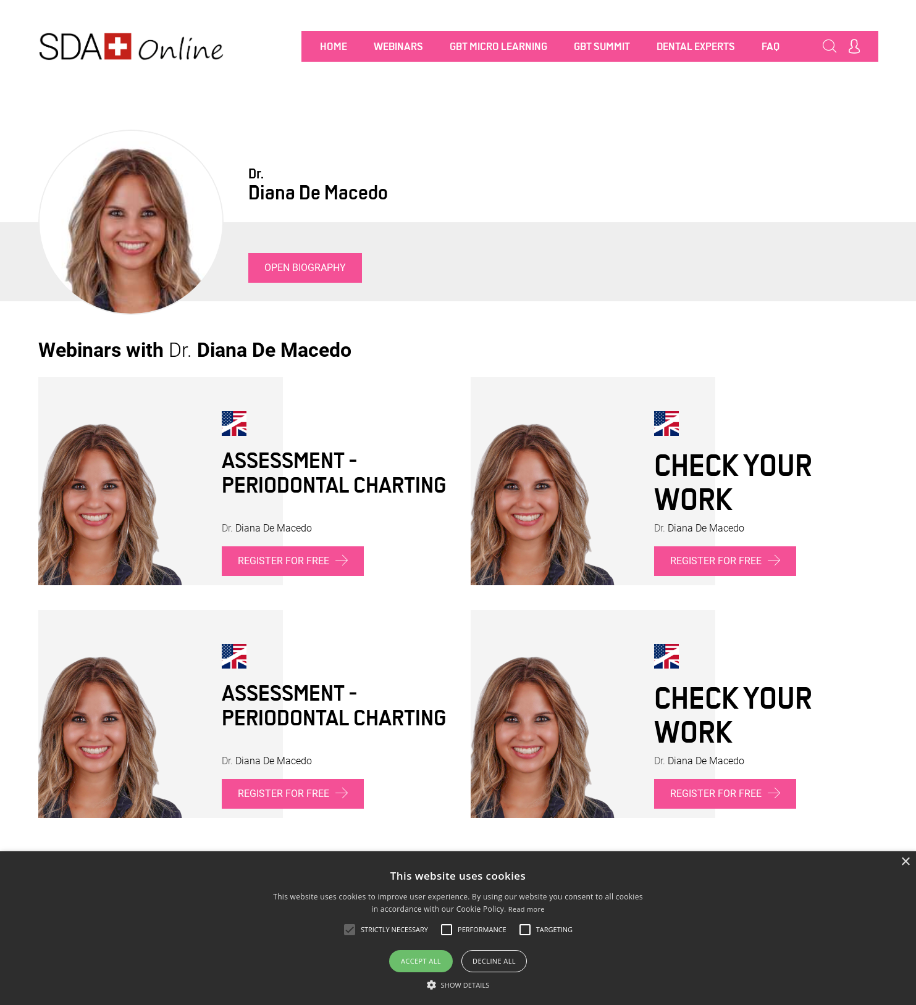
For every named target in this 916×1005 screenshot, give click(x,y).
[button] (458, 984)
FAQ (770, 46)
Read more (526, 909)
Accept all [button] (421, 960)
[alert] (458, 928)
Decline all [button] (494, 960)
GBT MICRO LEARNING (498, 46)
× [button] (905, 862)
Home (333, 46)
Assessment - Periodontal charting (334, 473)
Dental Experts (696, 46)
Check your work (733, 482)
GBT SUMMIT (602, 46)
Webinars (398, 46)
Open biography (305, 267)
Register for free (293, 560)
